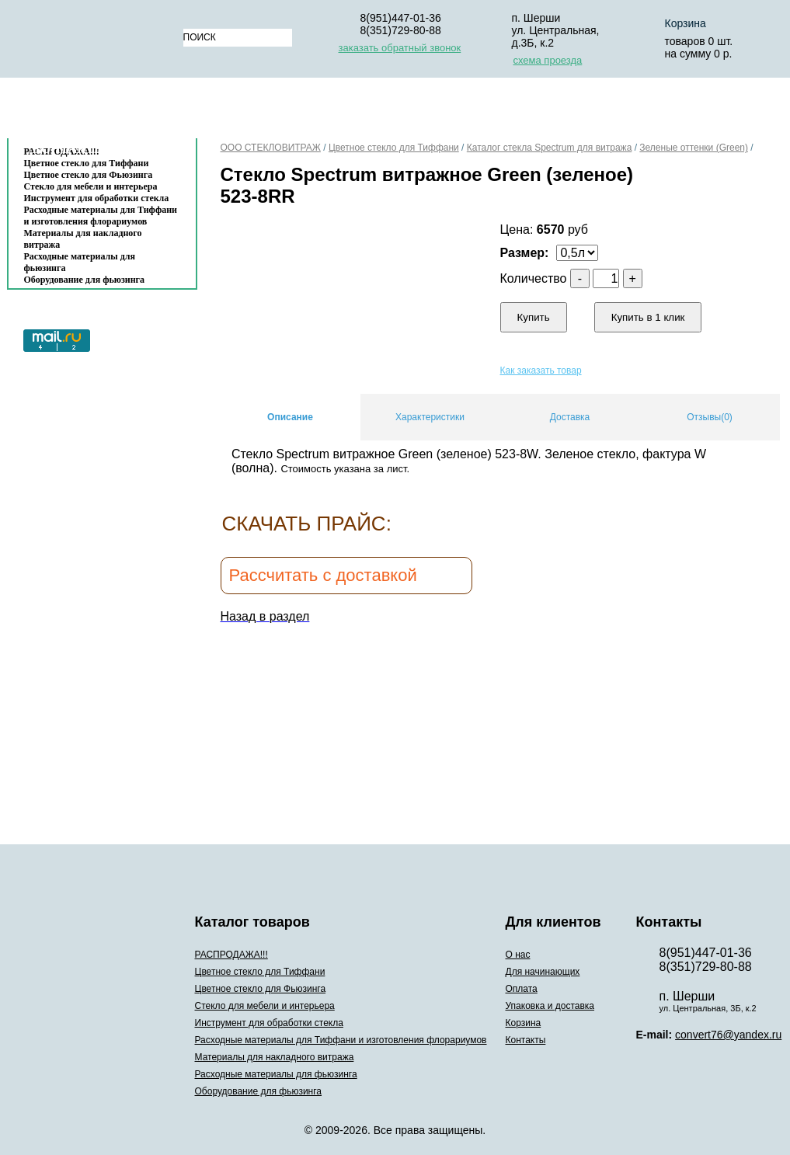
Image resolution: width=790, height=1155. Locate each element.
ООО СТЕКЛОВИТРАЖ (271, 147)
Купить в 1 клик (648, 317)
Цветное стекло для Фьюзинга (88, 174)
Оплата (421, 111)
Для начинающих (317, 111)
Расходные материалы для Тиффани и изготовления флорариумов (101, 215)
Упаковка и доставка (540, 111)
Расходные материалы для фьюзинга (79, 262)
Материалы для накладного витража (83, 239)
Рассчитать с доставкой (323, 575)
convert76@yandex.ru (728, 1034)
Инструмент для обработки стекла (96, 198)
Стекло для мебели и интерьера (91, 186)
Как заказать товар (541, 370)
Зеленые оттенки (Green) (693, 147)
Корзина (663, 111)
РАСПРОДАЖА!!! (231, 954)
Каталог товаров (94, 111)
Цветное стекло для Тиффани (394, 147)
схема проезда (548, 60)
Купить (533, 317)
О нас (220, 111)
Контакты (70, 148)
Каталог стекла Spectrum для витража (549, 147)
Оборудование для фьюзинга (84, 279)
